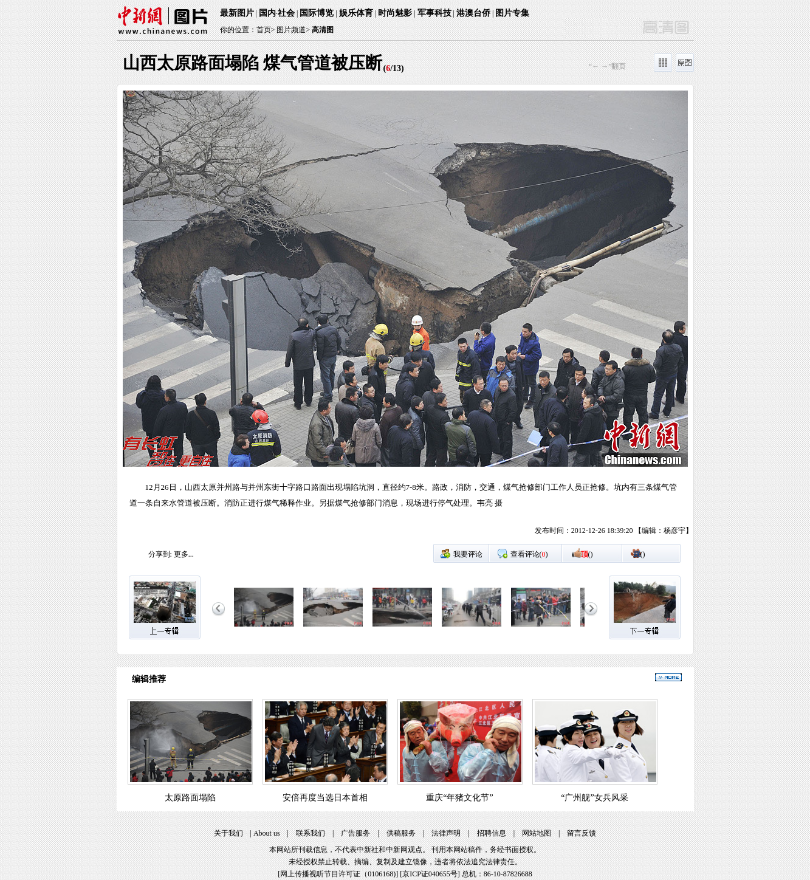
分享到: (160, 554)
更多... (184, 554)
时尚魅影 (395, 13)
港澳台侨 (473, 13)
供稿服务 (401, 833)
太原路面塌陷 (190, 797)
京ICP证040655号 (430, 874)
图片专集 (512, 13)
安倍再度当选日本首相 (325, 797)
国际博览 (317, 13)
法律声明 (446, 833)
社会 (286, 13)
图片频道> (293, 30)
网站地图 (536, 833)
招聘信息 (491, 833)
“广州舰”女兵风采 (594, 797)
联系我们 (310, 833)
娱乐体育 (356, 13)
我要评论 (467, 554)
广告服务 (355, 833)
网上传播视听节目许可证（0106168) (338, 874)
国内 (267, 13)
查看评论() (529, 554)
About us (266, 833)
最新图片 (237, 13)
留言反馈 (581, 833)
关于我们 (228, 833)
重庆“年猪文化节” (459, 797)
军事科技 (434, 13)
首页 (263, 30)
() (587, 554)
